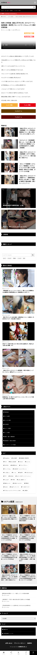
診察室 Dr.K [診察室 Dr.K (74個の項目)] (14, 465)
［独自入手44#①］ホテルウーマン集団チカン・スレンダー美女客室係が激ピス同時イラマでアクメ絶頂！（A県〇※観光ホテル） (9, 577)
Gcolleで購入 (9, 105)
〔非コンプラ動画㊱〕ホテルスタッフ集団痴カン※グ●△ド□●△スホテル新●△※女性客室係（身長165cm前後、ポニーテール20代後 (27, 167)
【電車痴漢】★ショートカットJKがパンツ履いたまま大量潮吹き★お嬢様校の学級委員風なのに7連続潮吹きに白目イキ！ (18, 291)
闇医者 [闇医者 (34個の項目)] (26, 483)
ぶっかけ (16, 10)
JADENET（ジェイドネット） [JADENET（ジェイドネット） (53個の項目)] (20, 469)
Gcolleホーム (18, 111)
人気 (26, 653)
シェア (11, 653)
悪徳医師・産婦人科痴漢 (10, 440)
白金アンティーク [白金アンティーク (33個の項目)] (15, 487)
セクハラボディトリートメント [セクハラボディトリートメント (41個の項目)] (24, 476)
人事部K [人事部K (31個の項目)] (26, 490)
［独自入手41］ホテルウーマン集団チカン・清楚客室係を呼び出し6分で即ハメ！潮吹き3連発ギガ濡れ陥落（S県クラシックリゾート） (27, 179)
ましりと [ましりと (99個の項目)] (28, 461)
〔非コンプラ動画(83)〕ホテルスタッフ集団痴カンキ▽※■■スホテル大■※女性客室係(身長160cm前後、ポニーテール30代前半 (27, 577)
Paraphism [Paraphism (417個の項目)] (7, 458)
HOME (4, 16)
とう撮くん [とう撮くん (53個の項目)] (7, 472)
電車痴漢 (7, 412)
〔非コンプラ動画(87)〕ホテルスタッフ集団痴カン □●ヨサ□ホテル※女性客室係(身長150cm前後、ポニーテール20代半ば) (27, 537)
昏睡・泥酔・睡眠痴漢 (10, 436)
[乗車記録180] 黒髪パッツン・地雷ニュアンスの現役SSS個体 (15, 593)
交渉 (19, 10)
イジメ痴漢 (7, 432)
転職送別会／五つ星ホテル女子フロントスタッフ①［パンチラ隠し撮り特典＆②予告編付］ (18, 397)
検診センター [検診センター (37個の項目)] (8, 483)
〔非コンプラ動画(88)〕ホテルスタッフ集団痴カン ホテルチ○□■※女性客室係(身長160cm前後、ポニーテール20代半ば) (9, 537)
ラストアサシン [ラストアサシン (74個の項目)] (23, 465)
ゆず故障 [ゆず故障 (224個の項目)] (15, 458)
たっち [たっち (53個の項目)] (14, 472)
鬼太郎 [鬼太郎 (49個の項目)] (21, 472)
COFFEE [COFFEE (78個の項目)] (6, 465)
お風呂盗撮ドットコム (8, 633)
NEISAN (18, 30)
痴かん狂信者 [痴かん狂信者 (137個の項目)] (13, 461)
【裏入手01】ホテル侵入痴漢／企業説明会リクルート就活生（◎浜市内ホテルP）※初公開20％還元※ (18, 318)
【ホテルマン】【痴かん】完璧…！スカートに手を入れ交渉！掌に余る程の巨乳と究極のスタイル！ (9, 518)
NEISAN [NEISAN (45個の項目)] (11, 476)
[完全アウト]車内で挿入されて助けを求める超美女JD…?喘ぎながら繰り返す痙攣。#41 (18, 344)
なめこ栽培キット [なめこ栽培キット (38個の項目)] (22, 479)
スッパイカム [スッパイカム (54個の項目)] (8, 469)
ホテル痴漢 (10, 16)
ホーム (3, 653)
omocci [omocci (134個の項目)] (21, 461)
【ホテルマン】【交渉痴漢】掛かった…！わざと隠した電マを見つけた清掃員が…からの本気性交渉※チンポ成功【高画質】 (27, 143)
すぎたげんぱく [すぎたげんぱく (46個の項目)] (29, 472)
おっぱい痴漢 (8, 420)
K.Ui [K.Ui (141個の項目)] (6, 461)
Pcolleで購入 (27, 105)
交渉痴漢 (7, 424)
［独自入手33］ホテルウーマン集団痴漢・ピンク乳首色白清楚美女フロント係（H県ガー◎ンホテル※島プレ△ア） (27, 131)
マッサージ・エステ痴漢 (10, 444)
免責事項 (29, 643)
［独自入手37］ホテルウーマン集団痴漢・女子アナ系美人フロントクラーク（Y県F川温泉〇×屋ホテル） (27, 154)
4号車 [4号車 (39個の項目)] (13, 479)
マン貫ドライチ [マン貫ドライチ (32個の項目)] (25, 487)
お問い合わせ (8, 643)
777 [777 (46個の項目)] (5, 476)
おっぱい (7, 10)
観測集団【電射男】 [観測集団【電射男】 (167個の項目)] (24, 458)
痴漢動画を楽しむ (23, 646)
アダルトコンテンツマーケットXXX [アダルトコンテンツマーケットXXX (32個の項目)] (13, 490)
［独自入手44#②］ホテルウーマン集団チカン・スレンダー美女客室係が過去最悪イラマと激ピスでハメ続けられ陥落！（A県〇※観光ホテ (27, 557)
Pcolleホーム (18, 117)
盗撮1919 (5, 629)
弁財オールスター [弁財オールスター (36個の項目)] (18, 483)
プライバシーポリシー (19, 643)
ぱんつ (2, 10)
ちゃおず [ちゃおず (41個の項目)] (7, 479)
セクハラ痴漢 (8, 428)
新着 (18, 653)
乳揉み (11, 10)
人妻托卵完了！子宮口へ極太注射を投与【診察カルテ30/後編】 (16, 599)
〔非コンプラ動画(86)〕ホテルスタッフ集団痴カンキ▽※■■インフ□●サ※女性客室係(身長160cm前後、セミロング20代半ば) (9, 557)
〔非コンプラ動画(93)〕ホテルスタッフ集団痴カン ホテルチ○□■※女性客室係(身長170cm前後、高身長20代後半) (27, 518)
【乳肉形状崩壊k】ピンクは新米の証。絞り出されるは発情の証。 (16, 605)
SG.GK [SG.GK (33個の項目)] (6, 487)
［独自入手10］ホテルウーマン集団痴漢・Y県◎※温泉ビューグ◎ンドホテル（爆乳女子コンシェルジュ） (18, 371)
